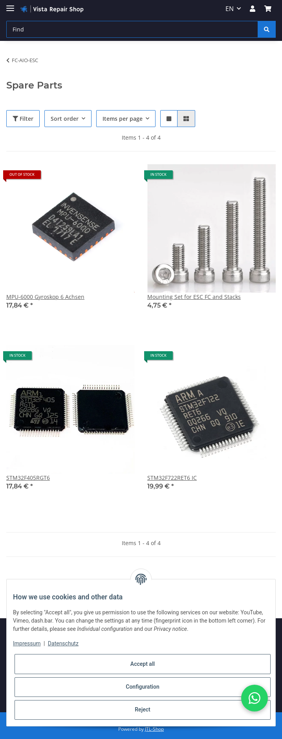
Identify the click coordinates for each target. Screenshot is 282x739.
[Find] (132, 29)
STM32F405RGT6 (28, 477)
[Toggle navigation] (10, 5)
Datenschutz (63, 643)
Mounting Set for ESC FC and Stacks (194, 296)
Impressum (26, 643)
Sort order (65, 118)
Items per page (123, 118)
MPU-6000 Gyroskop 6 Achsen (45, 296)
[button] (252, 9)
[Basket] (268, 9)
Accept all (142, 664)
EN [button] (229, 8)
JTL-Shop (154, 729)
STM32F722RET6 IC (172, 477)
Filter (23, 118)
